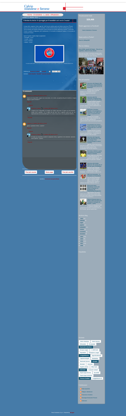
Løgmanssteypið (84, 358)
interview (90, 364)
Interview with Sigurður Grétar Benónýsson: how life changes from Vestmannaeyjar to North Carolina (94, 139)
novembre (83, 231)
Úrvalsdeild (92, 344)
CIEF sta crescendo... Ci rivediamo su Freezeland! (94, 175)
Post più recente (31, 172)
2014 (81, 236)
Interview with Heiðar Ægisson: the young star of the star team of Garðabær (94, 165)
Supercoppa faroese (85, 372)
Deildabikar (95, 358)
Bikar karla (94, 367)
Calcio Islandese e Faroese (89, 30)
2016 (81, 241)
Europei (95, 361)
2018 (81, 245)
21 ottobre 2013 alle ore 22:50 (39, 123)
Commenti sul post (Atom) (52, 179)
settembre (83, 227)
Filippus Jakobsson (87, 391)
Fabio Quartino (86, 388)
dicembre (82, 233)
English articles (84, 367)
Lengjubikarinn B (97, 378)
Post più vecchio (67, 172)
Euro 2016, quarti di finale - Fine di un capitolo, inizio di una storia (90, 49)
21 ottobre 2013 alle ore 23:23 (50, 134)
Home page (49, 172)
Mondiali (39, 73)
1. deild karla (94, 350)
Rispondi (29, 101)
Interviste (82, 370)
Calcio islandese (32, 73)
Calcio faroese (96, 341)
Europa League (84, 350)
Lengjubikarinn (84, 355)
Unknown (29, 95)
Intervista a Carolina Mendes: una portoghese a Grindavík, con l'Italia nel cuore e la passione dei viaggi (94, 112)
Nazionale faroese (85, 361)
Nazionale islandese (46, 73)
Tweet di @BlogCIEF (84, 40)
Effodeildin (83, 344)
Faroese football (85, 378)
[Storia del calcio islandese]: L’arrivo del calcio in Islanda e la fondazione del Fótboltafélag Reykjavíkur (94, 188)
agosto (82, 225)
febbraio (82, 220)
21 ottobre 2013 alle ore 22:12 (50, 108)
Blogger (72, 412)
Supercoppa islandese (86, 375)
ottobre (82, 229)
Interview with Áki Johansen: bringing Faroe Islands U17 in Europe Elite (94, 98)
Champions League (94, 352)
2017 (81, 243)
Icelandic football (93, 370)
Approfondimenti (96, 355)
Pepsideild (83, 352)
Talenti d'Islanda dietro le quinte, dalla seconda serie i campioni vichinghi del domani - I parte (94, 201)
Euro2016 (96, 372)
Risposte (31, 105)
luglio (81, 222)
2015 (81, 238)
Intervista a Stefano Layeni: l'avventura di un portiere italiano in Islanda (94, 152)
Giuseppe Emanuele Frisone (89, 397)
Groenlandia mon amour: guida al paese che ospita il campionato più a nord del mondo (94, 127)
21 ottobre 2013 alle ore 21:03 (39, 95)
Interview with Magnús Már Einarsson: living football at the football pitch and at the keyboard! (94, 85)
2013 (81, 218)
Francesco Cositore (36, 108)
